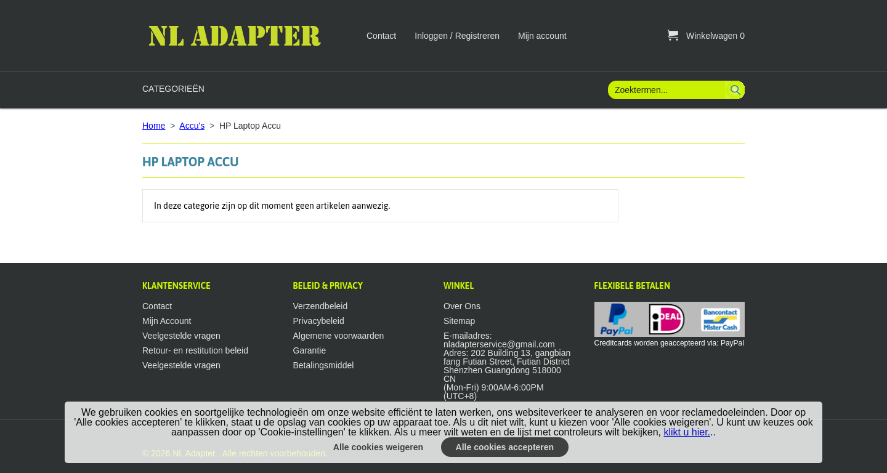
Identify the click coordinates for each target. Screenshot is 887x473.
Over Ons (462, 306)
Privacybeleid (318, 321)
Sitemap (459, 321)
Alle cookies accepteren (505, 447)
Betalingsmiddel (323, 365)
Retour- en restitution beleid (195, 350)
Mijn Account (166, 321)
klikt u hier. (686, 432)
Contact (381, 36)
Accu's (192, 126)
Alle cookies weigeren (378, 447)
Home (153, 126)
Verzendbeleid (320, 306)
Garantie (309, 350)
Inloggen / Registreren (457, 36)
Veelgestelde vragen (181, 335)
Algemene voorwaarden (338, 335)
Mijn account (542, 36)
